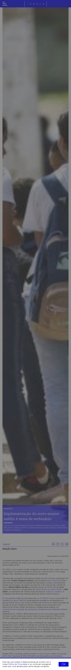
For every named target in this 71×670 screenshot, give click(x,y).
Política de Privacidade (18, 664)
